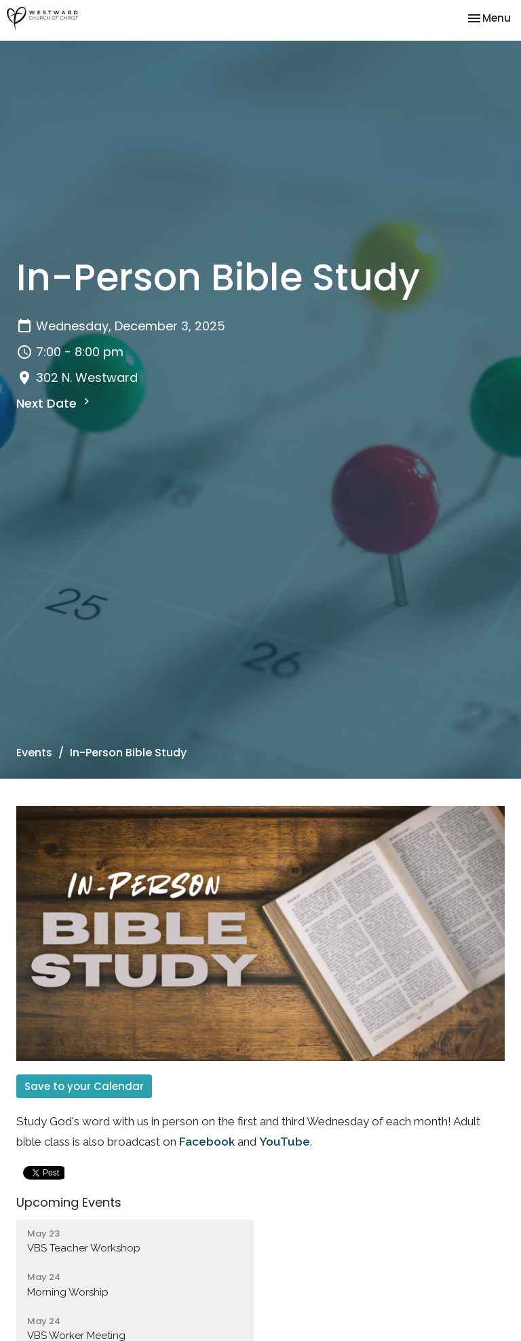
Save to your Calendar (84, 1086)
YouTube (284, 1141)
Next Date (54, 403)
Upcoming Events (68, 1202)
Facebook (207, 1141)
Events (34, 752)
